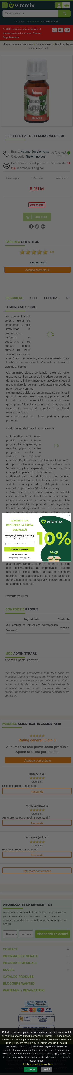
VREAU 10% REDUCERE (19, 549)
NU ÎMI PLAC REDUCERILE (19, 554)
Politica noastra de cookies (38, 1064)
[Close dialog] (69, 515)
